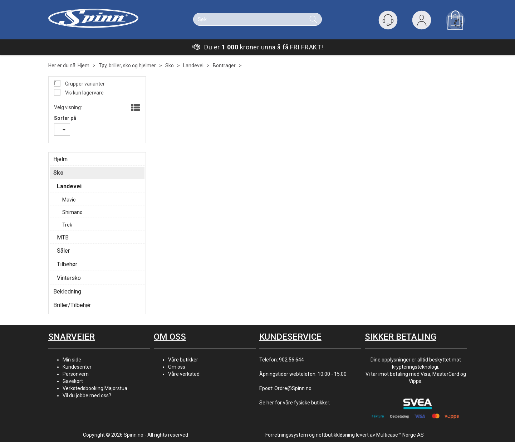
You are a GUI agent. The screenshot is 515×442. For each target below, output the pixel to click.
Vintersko (69, 278)
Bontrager (224, 65)
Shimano (72, 212)
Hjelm (60, 159)
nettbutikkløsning (335, 435)
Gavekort (73, 381)
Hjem (83, 65)
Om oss (176, 367)
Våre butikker (183, 360)
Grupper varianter (84, 84)
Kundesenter (77, 367)
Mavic (68, 200)
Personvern (76, 374)
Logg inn (421, 21)
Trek (67, 225)
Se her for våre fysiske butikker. (294, 402)
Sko (169, 65)
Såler (63, 250)
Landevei (193, 65)
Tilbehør (67, 264)
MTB (63, 237)
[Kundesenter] (388, 20)
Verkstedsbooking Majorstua (95, 388)
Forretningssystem (286, 435)
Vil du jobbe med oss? (87, 395)
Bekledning (67, 291)
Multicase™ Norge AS (400, 435)
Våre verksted (184, 374)
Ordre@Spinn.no (293, 388)
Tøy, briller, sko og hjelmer (127, 65)
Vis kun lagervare (84, 93)
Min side (72, 360)
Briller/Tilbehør (72, 305)
